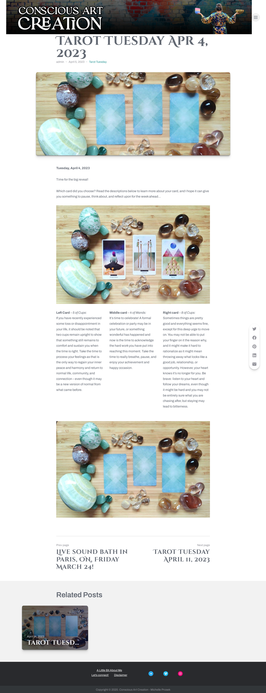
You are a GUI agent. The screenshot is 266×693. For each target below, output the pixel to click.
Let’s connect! (100, 675)
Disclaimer (120, 675)
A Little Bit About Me (109, 670)
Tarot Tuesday (98, 61)
